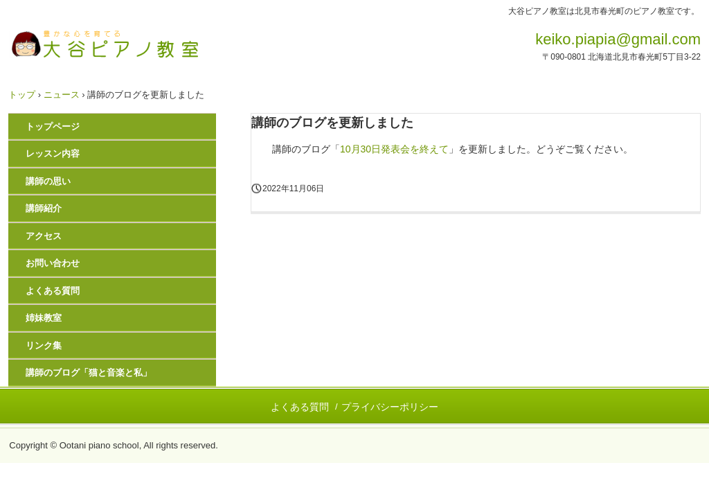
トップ (21, 94)
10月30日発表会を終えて (394, 149)
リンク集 (44, 345)
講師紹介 (44, 208)
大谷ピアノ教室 (104, 44)
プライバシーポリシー (389, 407)
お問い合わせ (53, 263)
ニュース (62, 94)
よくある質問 (53, 291)
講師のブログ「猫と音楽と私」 (89, 372)
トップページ (53, 126)
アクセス (44, 236)
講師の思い (48, 181)
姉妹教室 (44, 318)
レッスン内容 (53, 153)
